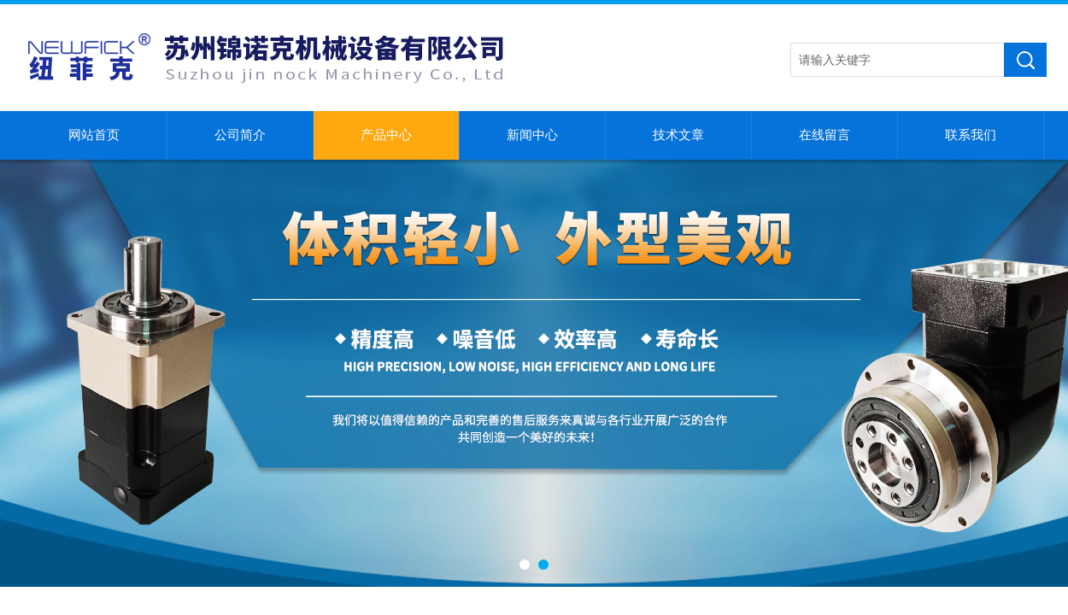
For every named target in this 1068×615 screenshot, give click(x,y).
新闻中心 (532, 135)
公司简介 (240, 135)
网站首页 (94, 135)
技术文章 (678, 135)
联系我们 (970, 135)
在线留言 (824, 135)
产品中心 (386, 135)
